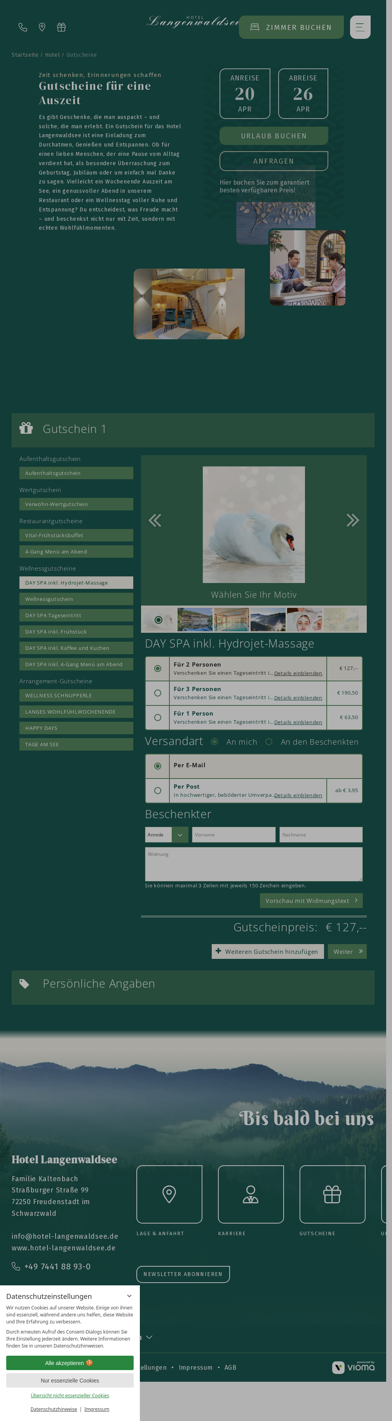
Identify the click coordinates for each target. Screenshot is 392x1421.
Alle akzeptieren (70, 1363)
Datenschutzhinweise (54, 1409)
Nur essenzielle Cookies (70, 1380)
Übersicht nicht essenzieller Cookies (70, 1395)
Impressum (96, 1409)
